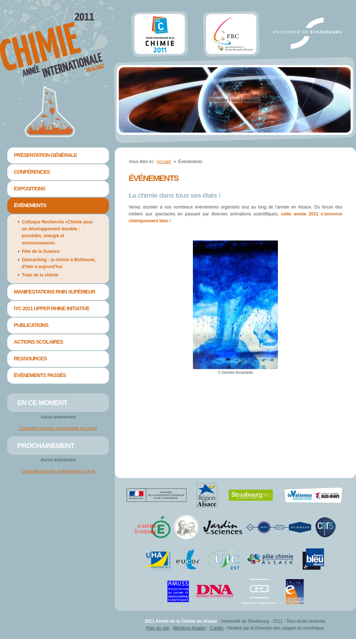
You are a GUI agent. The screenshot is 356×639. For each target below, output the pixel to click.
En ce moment (42, 403)
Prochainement (45, 445)
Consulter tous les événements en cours (58, 428)
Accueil (164, 161)
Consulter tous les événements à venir (58, 471)
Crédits (216, 628)
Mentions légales (189, 628)
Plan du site (157, 628)
